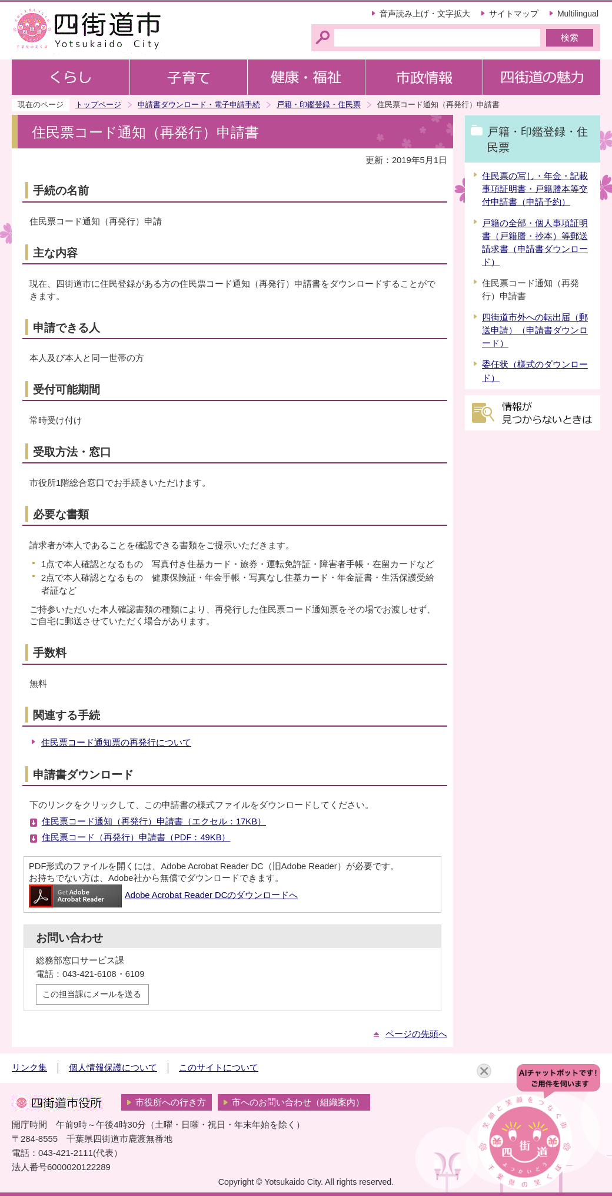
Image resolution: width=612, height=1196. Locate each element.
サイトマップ (513, 13)
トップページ (98, 104)
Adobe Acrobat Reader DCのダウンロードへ (163, 895)
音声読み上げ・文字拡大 (425, 13)
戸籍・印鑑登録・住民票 (319, 104)
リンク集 (29, 1067)
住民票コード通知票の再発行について (116, 742)
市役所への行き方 (170, 1102)
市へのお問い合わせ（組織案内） (298, 1102)
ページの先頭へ (416, 1034)
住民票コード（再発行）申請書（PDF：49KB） (136, 837)
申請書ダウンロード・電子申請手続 (199, 104)
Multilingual (577, 13)
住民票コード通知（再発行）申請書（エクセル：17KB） (154, 821)
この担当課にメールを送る (91, 994)
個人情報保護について (113, 1067)
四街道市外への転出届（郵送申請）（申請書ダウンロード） (535, 330)
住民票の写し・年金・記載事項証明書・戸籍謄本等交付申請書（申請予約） (535, 189)
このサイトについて (218, 1067)
